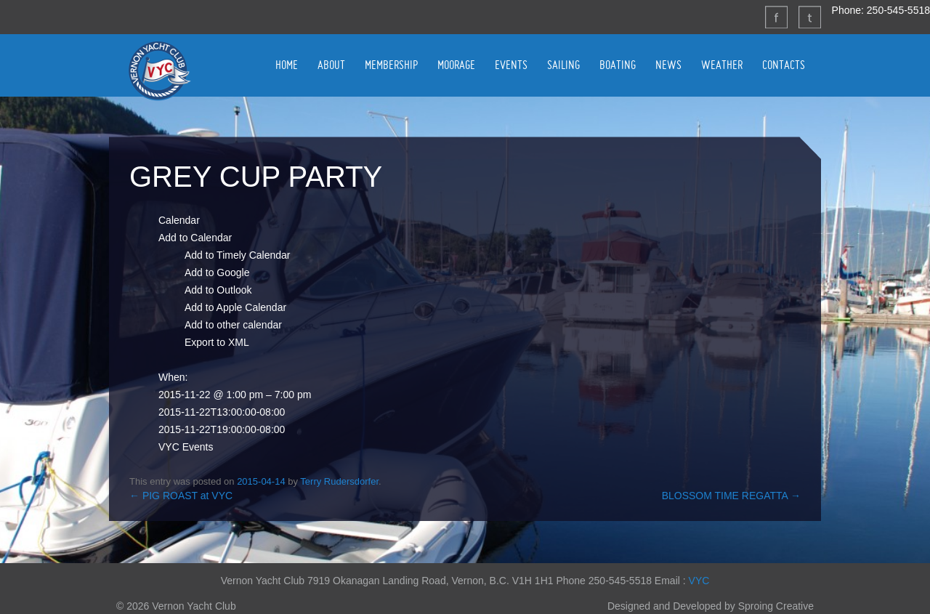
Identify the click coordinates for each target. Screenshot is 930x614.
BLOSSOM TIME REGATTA (731, 495)
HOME (286, 64)
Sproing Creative (776, 606)
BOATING (617, 64)
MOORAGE (456, 64)
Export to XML (217, 342)
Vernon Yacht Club (159, 70)
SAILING (563, 64)
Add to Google (217, 272)
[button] (195, 237)
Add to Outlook (218, 290)
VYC (699, 580)
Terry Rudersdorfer (339, 481)
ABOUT (331, 64)
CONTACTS (783, 64)
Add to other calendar (233, 325)
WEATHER (722, 64)
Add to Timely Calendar (238, 255)
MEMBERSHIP (391, 64)
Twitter (809, 16)
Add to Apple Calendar (235, 307)
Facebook (776, 16)
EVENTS (511, 64)
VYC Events (185, 447)
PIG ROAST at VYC (180, 495)
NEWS (668, 64)
